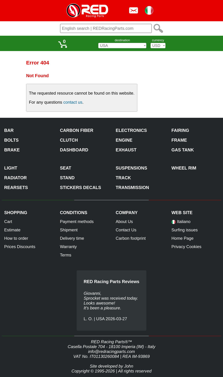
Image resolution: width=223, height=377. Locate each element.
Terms (65, 255)
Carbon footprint (131, 238)
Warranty (68, 246)
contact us (72, 102)
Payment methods (77, 221)
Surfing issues (184, 230)
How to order (16, 238)
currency (158, 40)
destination (122, 40)
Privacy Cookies (186, 246)
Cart (8, 221)
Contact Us (126, 230)
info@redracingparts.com (111, 351)
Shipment (69, 230)
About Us (124, 221)
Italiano (183, 221)
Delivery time (72, 238)
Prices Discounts (19, 246)
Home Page (182, 238)
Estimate (12, 230)
